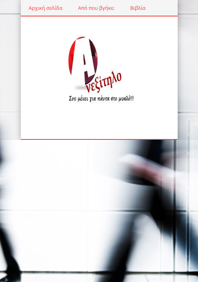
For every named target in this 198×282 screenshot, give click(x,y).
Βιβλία (137, 7)
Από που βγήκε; (96, 7)
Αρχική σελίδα (45, 7)
